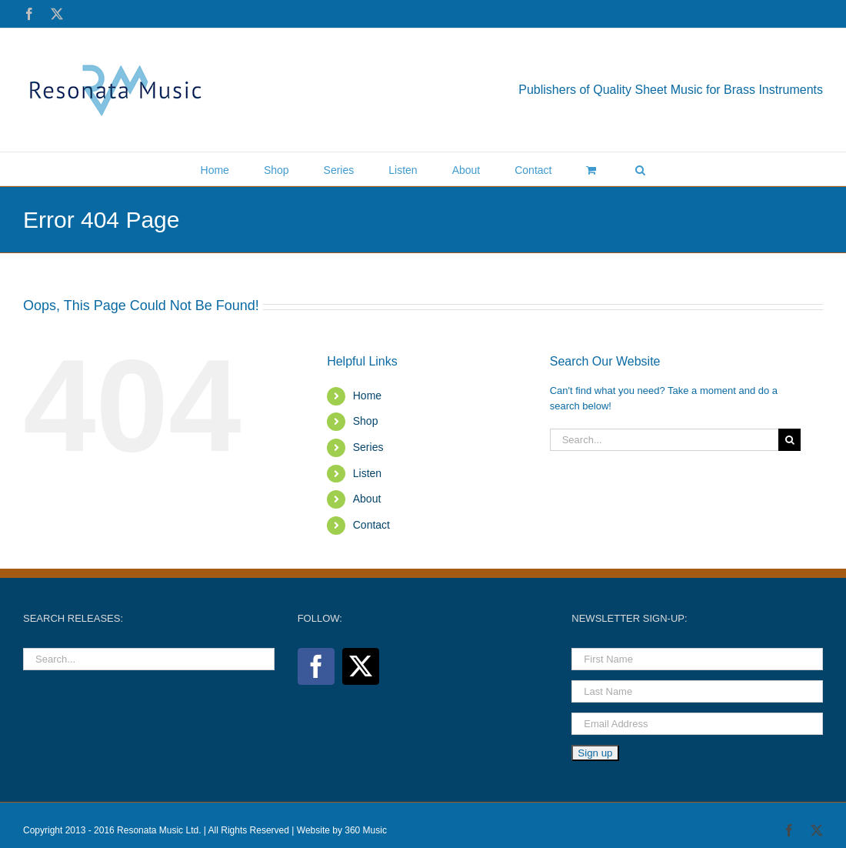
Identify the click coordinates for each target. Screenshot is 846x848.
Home (367, 395)
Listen (367, 473)
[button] (640, 168)
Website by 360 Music (342, 830)
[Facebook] (316, 666)
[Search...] (664, 440)
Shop (365, 421)
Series (368, 447)
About (367, 498)
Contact (371, 525)
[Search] (789, 440)
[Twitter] (360, 666)
